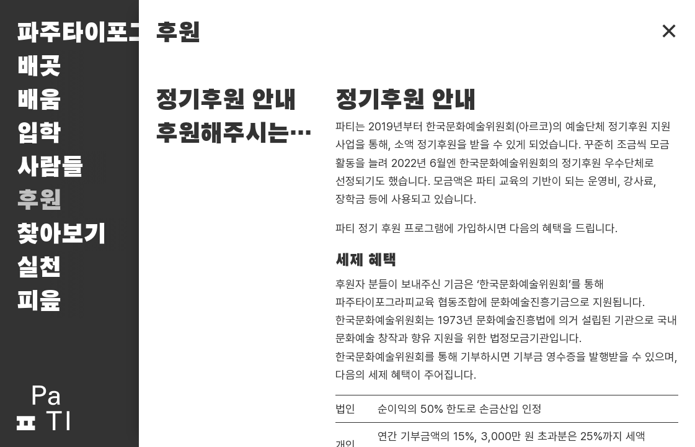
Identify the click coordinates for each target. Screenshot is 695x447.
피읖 (39, 301)
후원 (39, 201)
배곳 (39, 67)
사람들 (50, 167)
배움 (39, 100)
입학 (39, 134)
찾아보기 (61, 234)
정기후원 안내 (226, 100)
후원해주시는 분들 (237, 134)
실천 (39, 268)
